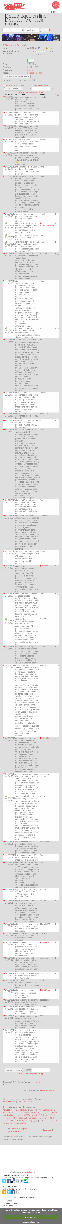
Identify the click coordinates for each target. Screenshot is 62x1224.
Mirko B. (44, 566)
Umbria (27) (45, 1120)
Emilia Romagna (34, 73)
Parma (30, 70)
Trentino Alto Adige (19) (27, 1120)
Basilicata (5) (22, 1110)
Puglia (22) (22, 1118)
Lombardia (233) (22, 1115)
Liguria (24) (8, 1115)
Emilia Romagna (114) (13, 1112)
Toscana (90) (9, 1120)
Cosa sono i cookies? (31, 1222)
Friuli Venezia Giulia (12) (35, 1112)
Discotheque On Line (14, 45)
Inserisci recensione (13, 89)
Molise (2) (49, 1115)
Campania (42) (50, 1110)
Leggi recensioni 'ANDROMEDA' (17, 76)
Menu (55, 5)
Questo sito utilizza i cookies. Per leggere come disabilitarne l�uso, (30, 1210)
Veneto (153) (20, 1123)
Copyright (6, 1197)
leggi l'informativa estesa (31, 1212)
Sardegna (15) (35, 1118)
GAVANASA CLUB (25, 1101)
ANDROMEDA (42, 85)
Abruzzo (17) (9, 1110)
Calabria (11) (35, 1110)
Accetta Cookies (31, 1217)
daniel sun (45, 942)
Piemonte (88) (9, 1118)
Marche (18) (37, 1115)
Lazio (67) (52, 1112)
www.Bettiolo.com (27, 1172)
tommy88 (45, 990)
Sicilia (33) (48, 1118)
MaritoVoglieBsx (47, 224)
